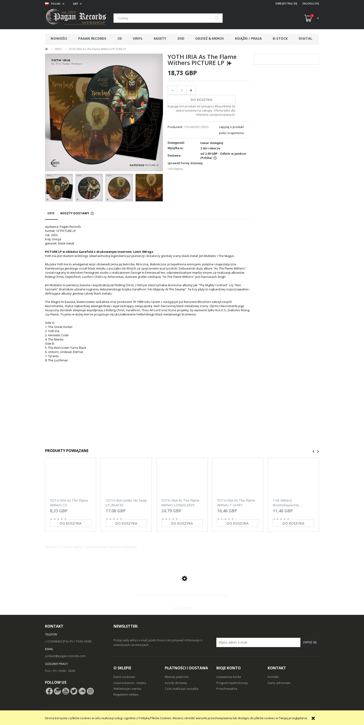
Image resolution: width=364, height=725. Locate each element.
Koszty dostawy (176, 683)
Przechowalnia (226, 689)
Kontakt (273, 677)
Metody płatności (177, 677)
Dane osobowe (124, 677)
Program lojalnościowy (232, 683)
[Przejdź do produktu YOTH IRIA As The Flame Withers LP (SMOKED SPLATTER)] (182, 583)
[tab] (51, 215)
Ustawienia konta (228, 677)
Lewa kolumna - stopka (130, 683)
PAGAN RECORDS (197, 127)
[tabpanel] (147, 332)
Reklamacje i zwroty (127, 689)
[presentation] (313, 451)
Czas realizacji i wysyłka (181, 689)
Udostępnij (175, 169)
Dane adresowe (279, 683)
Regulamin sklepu (126, 694)
